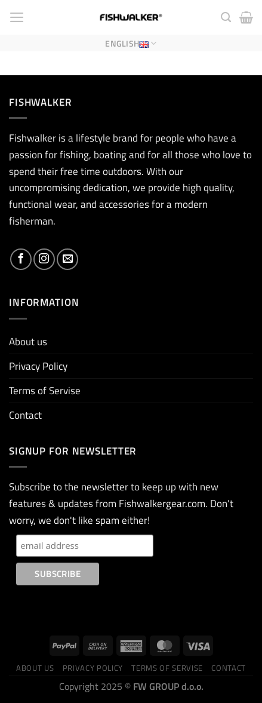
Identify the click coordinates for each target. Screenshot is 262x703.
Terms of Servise (45, 390)
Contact (25, 415)
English (130, 43)
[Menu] (17, 17)
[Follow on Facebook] (21, 259)
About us (28, 341)
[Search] (226, 17)
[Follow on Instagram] (44, 259)
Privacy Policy (38, 366)
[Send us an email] (67, 259)
